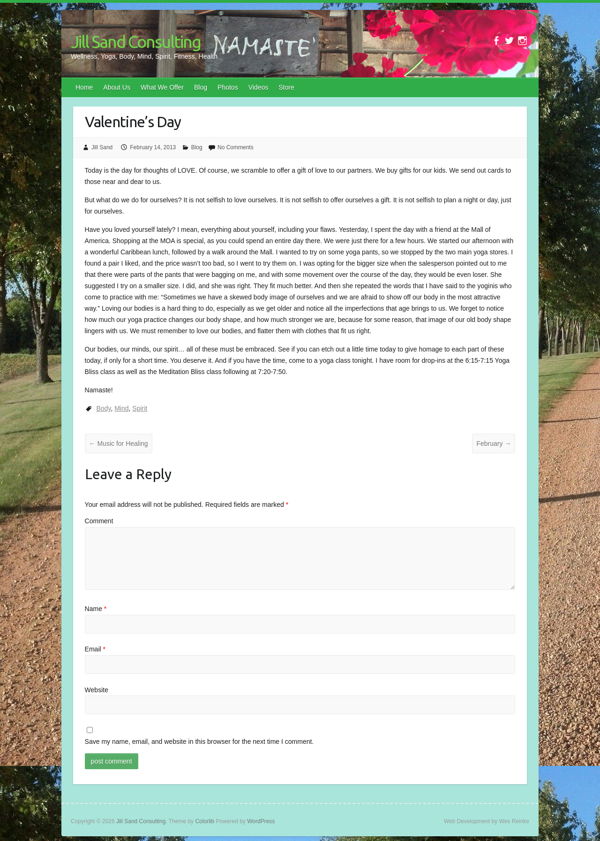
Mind (121, 408)
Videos (258, 87)
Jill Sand (101, 147)
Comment (99, 521)
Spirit (139, 408)
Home (84, 87)
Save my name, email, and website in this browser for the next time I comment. (199, 741)
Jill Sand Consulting (136, 41)
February (493, 443)
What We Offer (162, 87)
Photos (228, 87)
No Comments (236, 147)
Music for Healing (118, 443)
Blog (200, 87)
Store (286, 87)
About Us (116, 87)
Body (104, 408)
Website (96, 690)
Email (95, 649)
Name (96, 608)
